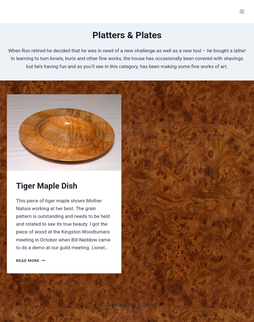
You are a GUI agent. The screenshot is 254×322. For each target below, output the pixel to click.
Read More (30, 260)
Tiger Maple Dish (46, 186)
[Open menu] (241, 11)
